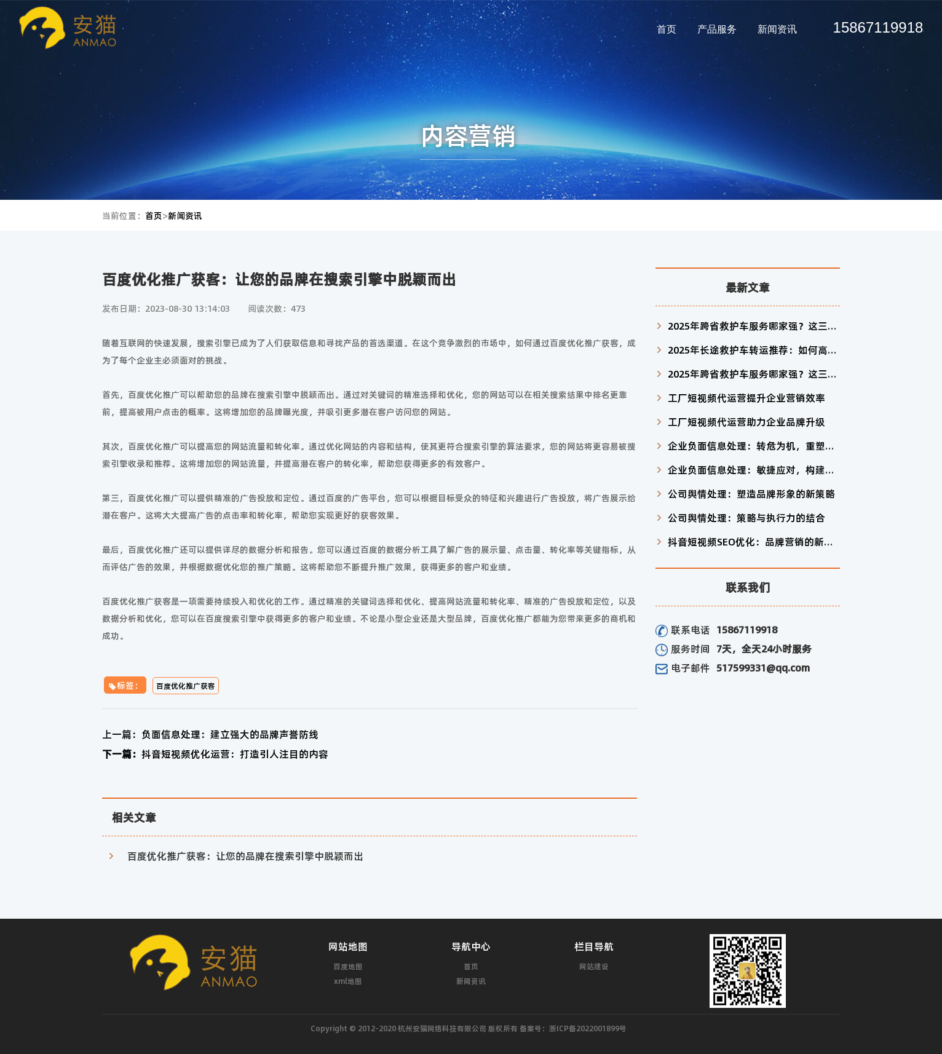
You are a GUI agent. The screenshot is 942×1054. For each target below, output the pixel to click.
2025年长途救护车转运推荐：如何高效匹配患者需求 (782, 350)
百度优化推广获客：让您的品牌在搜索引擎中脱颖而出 (245, 856)
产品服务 (717, 29)
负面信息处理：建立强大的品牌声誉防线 (210, 734)
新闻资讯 (777, 29)
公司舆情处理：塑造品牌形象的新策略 (751, 493)
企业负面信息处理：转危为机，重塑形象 (756, 445)
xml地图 (348, 980)
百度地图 (348, 966)
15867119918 (878, 27)
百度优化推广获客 (185, 685)
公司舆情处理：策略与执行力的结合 (746, 517)
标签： (125, 685)
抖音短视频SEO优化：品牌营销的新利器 (756, 541)
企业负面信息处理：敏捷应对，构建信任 (756, 469)
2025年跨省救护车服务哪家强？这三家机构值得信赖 (782, 326)
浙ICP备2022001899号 (588, 1028)
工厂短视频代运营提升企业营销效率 (746, 397)
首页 (666, 29)
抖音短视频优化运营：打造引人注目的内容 (215, 754)
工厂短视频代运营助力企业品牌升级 (746, 421)
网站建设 (594, 966)
